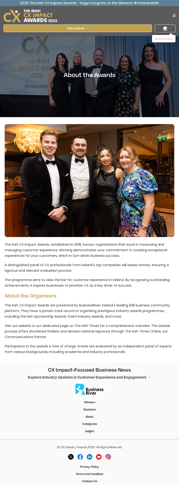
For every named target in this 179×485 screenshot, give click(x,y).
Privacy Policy (89, 466)
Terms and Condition (89, 474)
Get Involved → (77, 28)
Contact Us (89, 481)
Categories (89, 424)
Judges (89, 431)
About (89, 416)
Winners (89, 402)
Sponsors (89, 409)
